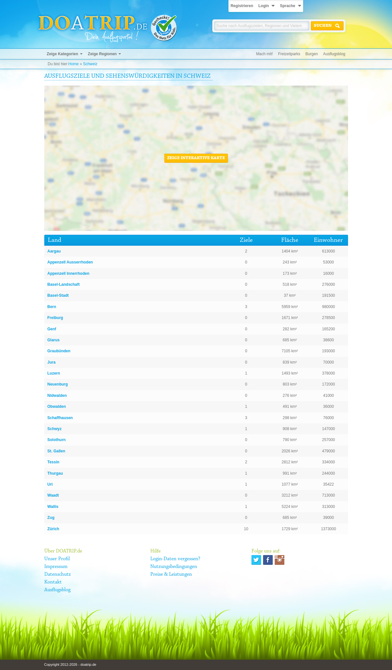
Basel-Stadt (58, 295)
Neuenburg (58, 384)
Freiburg (55, 317)
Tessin (53, 462)
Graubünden (59, 351)
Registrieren (241, 6)
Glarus (54, 340)
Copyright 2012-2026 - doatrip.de (70, 664)
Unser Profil (57, 559)
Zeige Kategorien (62, 54)
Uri (50, 484)
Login (263, 6)
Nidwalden (57, 395)
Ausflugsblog (334, 54)
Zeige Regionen (102, 54)
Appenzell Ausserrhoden (70, 262)
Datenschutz (57, 574)
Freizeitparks (289, 54)
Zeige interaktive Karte (196, 158)
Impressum (56, 566)
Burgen (311, 54)
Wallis (53, 506)
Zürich (53, 529)
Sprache (287, 6)
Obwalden (57, 406)
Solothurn (57, 440)
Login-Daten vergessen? (175, 559)
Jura (52, 362)
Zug (51, 517)
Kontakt (53, 582)
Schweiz (90, 64)
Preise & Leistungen (171, 574)
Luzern (54, 373)
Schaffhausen (60, 418)
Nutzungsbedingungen (173, 566)
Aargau (54, 251)
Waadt (53, 495)
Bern (52, 306)
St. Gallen (56, 451)
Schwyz (55, 429)
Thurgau (55, 473)
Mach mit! (264, 54)
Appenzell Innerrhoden (69, 273)
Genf (52, 329)
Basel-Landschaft (64, 284)
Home (74, 64)
